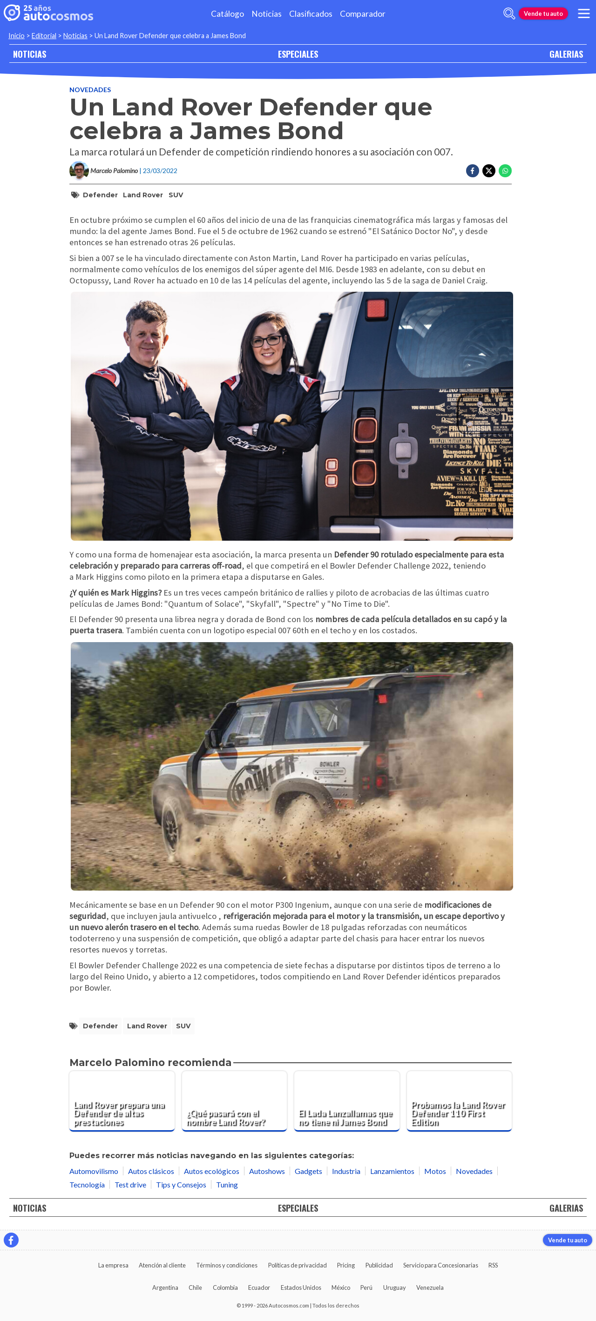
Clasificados (310, 14)
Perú (366, 1287)
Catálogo (227, 14)
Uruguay (394, 1287)
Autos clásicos (151, 1171)
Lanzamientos (392, 1171)
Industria (346, 1171)
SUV (176, 195)
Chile (195, 1287)
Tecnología (87, 1184)
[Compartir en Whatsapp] (505, 170)
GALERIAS (566, 53)
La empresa (113, 1265)
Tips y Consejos (181, 1184)
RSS (493, 1265)
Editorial (44, 36)
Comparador (363, 14)
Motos (435, 1171)
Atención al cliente (162, 1265)
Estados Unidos (301, 1287)
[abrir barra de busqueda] (509, 13)
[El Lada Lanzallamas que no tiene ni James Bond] (347, 1101)
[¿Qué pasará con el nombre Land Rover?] (234, 1101)
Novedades (90, 90)
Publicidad (379, 1265)
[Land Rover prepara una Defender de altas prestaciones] (122, 1101)
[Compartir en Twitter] (488, 170)
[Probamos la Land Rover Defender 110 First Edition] (459, 1101)
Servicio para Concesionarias (440, 1265)
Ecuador (259, 1287)
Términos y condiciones (226, 1265)
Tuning (227, 1184)
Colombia (225, 1287)
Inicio (16, 36)
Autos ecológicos (211, 1171)
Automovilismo (93, 1171)
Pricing (346, 1265)
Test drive (130, 1184)
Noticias (266, 14)
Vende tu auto (543, 13)
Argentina (165, 1287)
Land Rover (143, 195)
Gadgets (308, 1171)
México (341, 1287)
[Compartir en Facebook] (472, 170)
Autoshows (267, 1171)
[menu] (584, 13)
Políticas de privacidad (297, 1265)
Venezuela (430, 1287)
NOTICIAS (29, 53)
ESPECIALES (298, 53)
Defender (100, 195)
